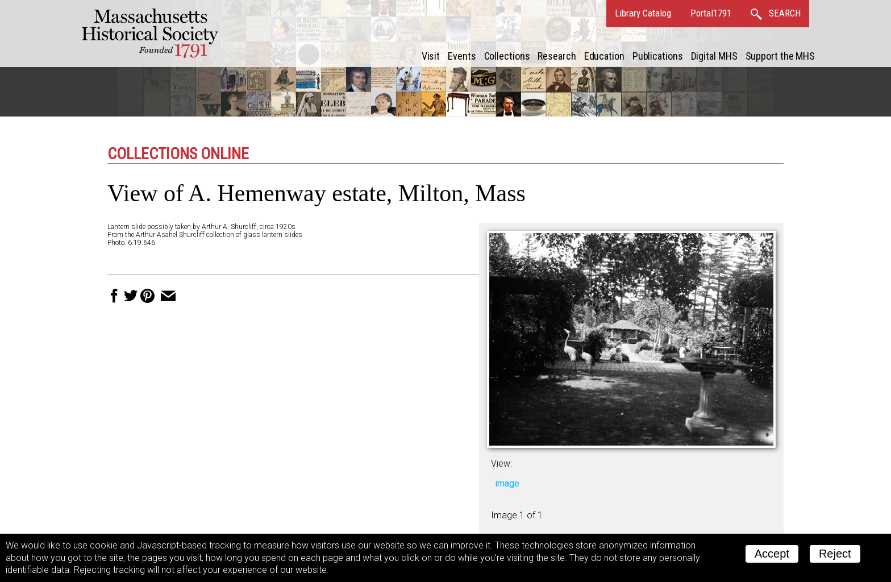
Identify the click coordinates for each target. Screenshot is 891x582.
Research (557, 56)
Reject (835, 553)
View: (501, 463)
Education (604, 56)
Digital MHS (714, 56)
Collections (507, 56)
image (507, 483)
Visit (431, 56)
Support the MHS (780, 56)
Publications (657, 56)
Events (462, 56)
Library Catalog (643, 13)
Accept (772, 553)
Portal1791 (710, 13)
